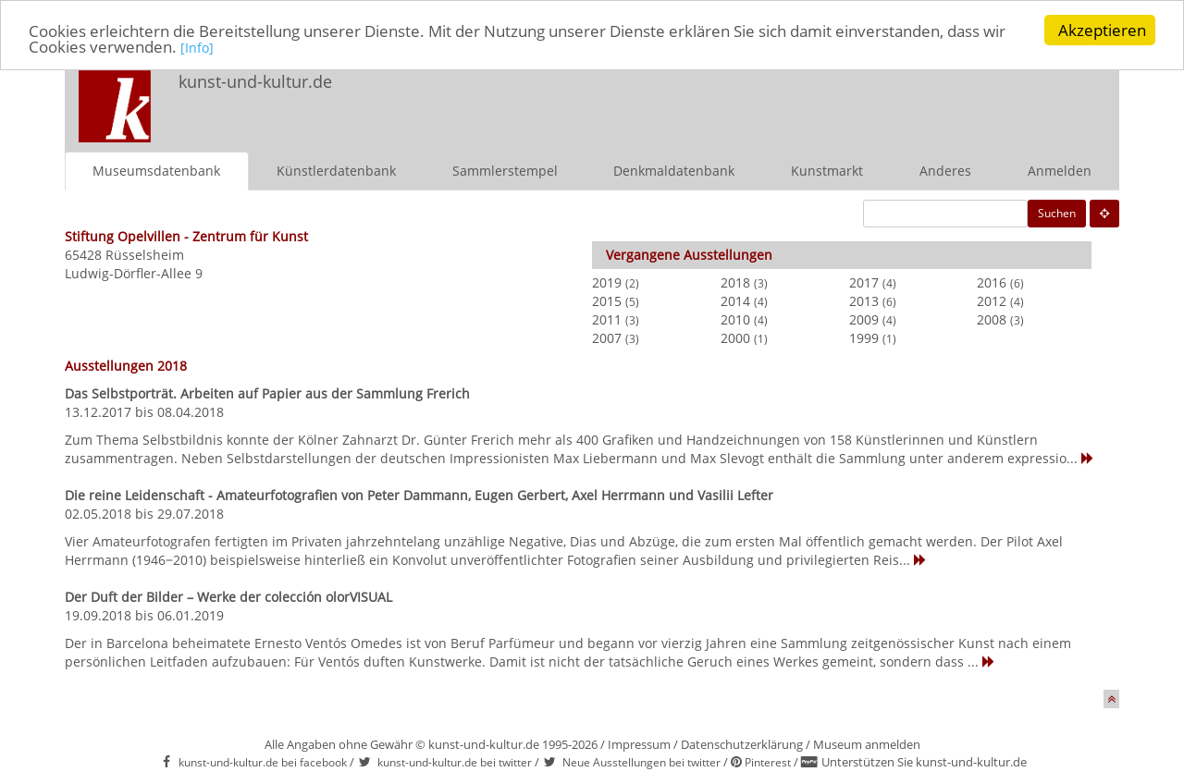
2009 (864, 319)
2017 (864, 282)
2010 (735, 319)
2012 (991, 301)
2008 (991, 319)
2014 (735, 301)
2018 (735, 282)
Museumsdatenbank (156, 170)
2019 (607, 282)
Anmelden (1060, 170)
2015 (607, 301)
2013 (864, 301)
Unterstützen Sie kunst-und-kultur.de (924, 762)
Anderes (945, 170)
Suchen (1057, 213)
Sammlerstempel (505, 170)
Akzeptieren (1102, 30)
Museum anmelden (866, 744)
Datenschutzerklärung (742, 744)
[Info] (197, 47)
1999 (864, 338)
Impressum (639, 744)
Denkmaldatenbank (673, 170)
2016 (991, 282)
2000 (735, 338)
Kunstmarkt (827, 170)
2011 (607, 319)
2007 (607, 338)
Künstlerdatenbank (336, 170)
